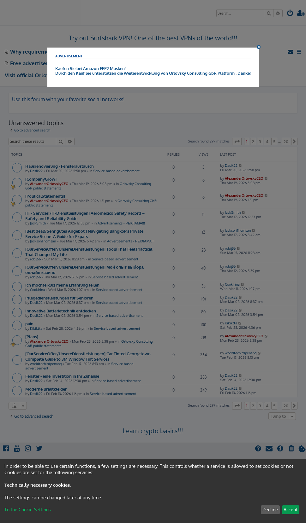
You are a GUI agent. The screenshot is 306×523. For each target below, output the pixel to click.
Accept (290, 509)
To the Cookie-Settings (27, 509)
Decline (270, 509)
